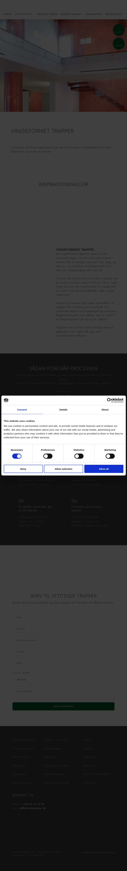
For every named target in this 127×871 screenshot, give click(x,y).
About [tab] (105, 409)
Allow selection (63, 469)
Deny (23, 469)
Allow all (104, 469)
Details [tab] (64, 409)
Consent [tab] (22, 409)
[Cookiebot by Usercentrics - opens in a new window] (109, 400)
